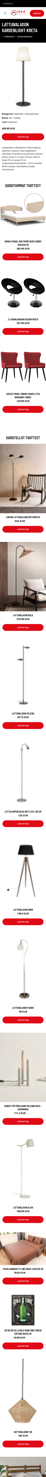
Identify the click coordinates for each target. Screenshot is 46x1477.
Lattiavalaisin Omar (23, 909)
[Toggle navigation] (5, 13)
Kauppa (37, 13)
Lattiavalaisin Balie (23, 615)
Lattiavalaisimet (24, 36)
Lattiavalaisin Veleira (23, 713)
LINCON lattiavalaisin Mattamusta (23, 517)
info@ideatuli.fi (8, 4)
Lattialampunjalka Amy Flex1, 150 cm (23, 811)
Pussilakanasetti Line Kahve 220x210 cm (23, 1268)
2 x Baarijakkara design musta (23, 319)
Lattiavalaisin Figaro (23, 1007)
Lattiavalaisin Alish (23, 1207)
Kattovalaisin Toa (23, 1431)
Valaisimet (9, 36)
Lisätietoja (23, 137)
